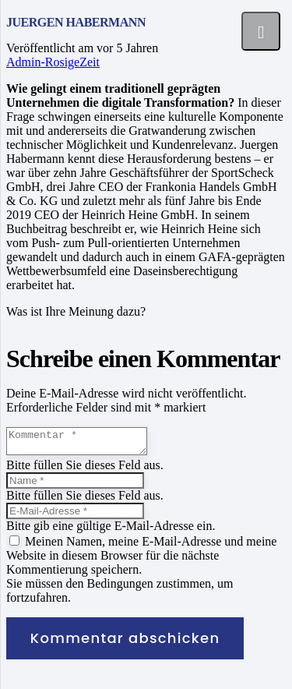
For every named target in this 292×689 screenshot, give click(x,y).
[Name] (75, 485)
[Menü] (260, 31)
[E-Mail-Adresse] (75, 515)
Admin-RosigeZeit (53, 62)
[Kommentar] (84, 443)
